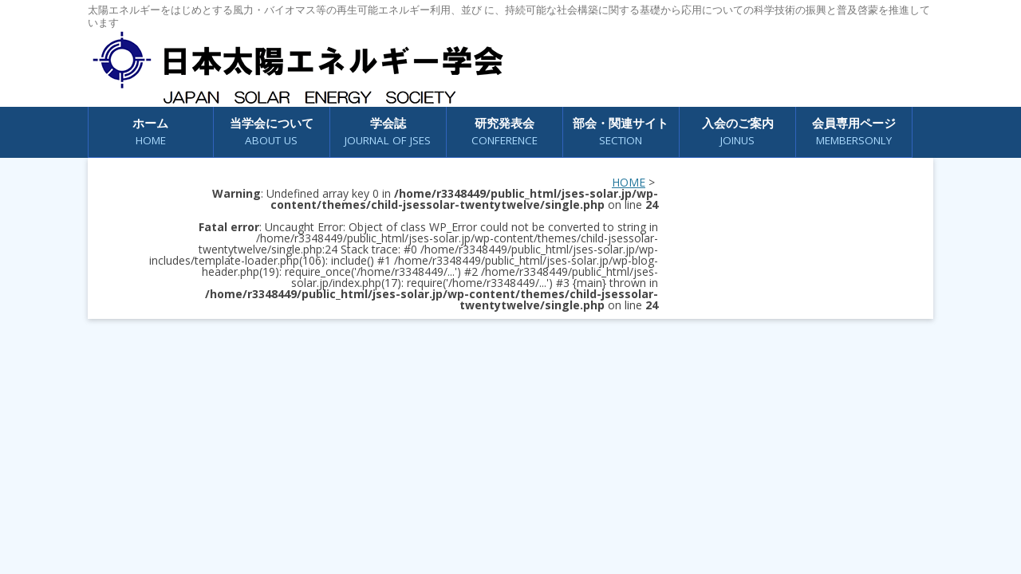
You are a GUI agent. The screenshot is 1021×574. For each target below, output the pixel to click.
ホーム (150, 132)
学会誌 (388, 132)
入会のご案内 (738, 132)
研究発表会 (504, 132)
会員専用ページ (854, 132)
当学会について (271, 132)
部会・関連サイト (620, 132)
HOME (628, 182)
